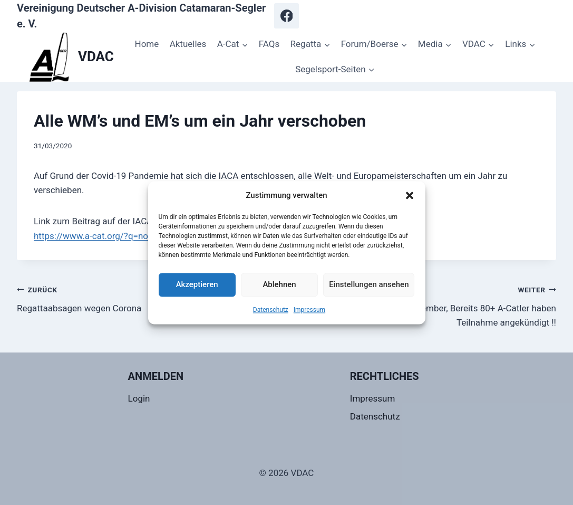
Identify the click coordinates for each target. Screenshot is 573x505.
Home (147, 44)
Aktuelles (188, 44)
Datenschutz (270, 309)
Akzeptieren (197, 284)
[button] (409, 195)
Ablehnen (279, 284)
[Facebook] (286, 15)
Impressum (309, 309)
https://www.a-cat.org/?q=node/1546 (108, 236)
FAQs (269, 44)
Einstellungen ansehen (369, 284)
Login (139, 398)
